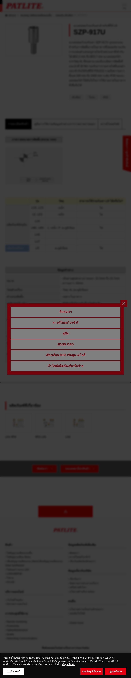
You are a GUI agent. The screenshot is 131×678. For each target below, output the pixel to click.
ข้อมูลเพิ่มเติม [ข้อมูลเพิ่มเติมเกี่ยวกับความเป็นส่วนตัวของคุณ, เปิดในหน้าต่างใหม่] (68, 668)
